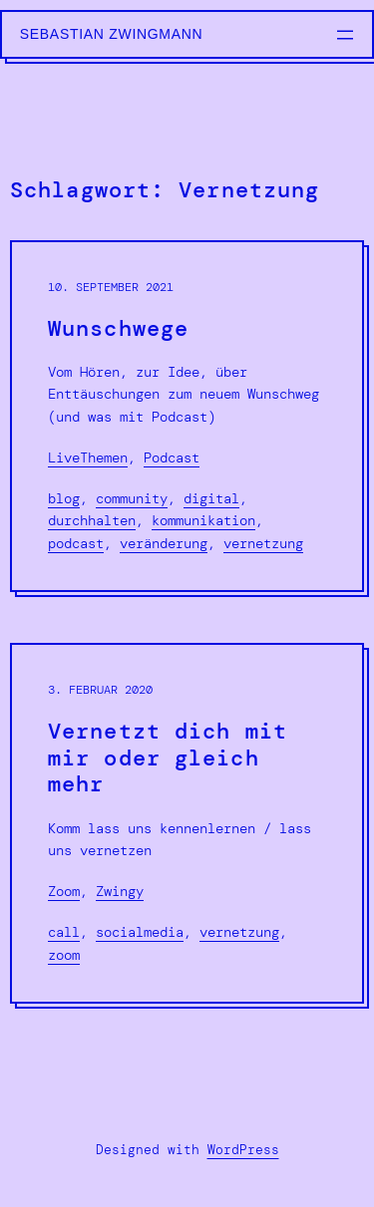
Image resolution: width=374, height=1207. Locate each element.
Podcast (171, 457)
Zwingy (120, 891)
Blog (64, 498)
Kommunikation (203, 520)
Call (64, 932)
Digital (211, 498)
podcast (76, 543)
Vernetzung (263, 543)
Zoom (64, 891)
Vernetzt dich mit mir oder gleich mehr (167, 758)
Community (132, 498)
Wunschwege (118, 329)
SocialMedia (140, 932)
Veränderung (163, 543)
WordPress (243, 1149)
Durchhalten (92, 520)
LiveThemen (88, 457)
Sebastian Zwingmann (111, 34)
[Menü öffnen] (345, 35)
